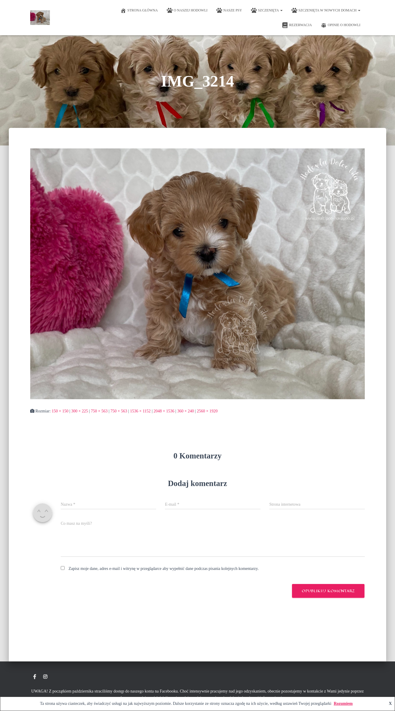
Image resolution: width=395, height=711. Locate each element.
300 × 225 (79, 411)
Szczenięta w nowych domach (325, 10)
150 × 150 (60, 411)
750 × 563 (99, 411)
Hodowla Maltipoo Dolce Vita (34, 677)
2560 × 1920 (207, 411)
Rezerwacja (297, 25)
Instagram (45, 677)
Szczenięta (267, 10)
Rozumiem (343, 703)
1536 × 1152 (140, 411)
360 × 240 (185, 411)
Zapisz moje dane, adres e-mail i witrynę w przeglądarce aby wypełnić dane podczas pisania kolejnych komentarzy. (164, 568)
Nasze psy (229, 10)
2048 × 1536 (163, 411)
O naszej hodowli (187, 10)
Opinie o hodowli (340, 25)
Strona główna (139, 10)
